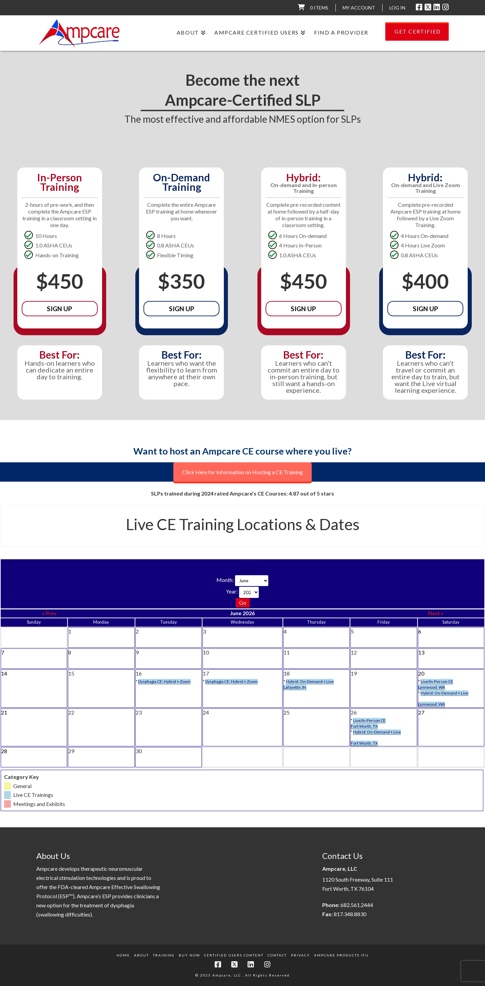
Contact (277, 955)
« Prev (49, 613)
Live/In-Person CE (437, 681)
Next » (436, 613)
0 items (319, 8)
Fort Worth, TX (364, 726)
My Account (359, 8)
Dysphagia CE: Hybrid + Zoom (164, 681)
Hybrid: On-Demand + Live (310, 681)
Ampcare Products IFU (341, 955)
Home (123, 955)
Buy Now (189, 955)
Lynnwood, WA (431, 687)
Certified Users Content (234, 955)
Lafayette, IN (295, 687)
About (141, 955)
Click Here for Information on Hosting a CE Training (242, 472)
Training (164, 955)
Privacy (300, 955)
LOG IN (397, 8)
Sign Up (59, 309)
